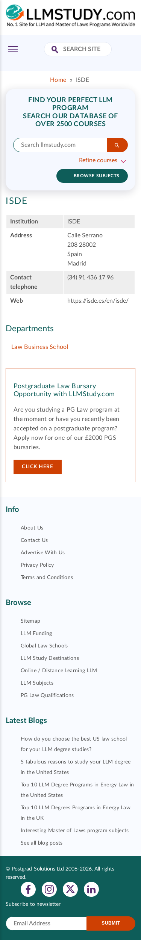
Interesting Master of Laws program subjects (75, 830)
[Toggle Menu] (13, 49)
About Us (32, 528)
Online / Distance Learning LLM (59, 670)
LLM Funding (36, 633)
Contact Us (34, 540)
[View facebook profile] (28, 889)
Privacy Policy (37, 565)
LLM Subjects (37, 683)
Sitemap (30, 621)
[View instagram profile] (49, 889)
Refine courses (98, 160)
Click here (37, 466)
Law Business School (39, 347)
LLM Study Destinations (50, 658)
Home (58, 80)
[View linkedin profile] (91, 889)
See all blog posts (42, 843)
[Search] (117, 145)
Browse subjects (97, 176)
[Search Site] (56, 50)
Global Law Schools (44, 646)
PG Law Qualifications (47, 695)
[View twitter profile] (70, 889)
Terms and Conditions (47, 577)
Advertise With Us (43, 552)
